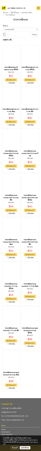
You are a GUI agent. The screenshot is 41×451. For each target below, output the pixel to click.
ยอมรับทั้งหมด (25, 448)
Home (3, 429)
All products (5, 432)
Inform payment (6, 434)
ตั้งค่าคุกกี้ (15, 448)
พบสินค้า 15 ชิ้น (7, 40)
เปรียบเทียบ (12, 83)
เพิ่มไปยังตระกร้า (11, 80)
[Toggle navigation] (38, 8)
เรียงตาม (6, 26)
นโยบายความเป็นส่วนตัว (23, 442)
